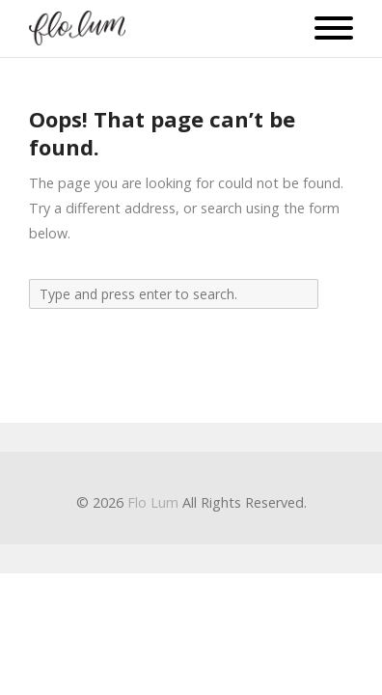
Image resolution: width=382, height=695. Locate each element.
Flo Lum (152, 502)
